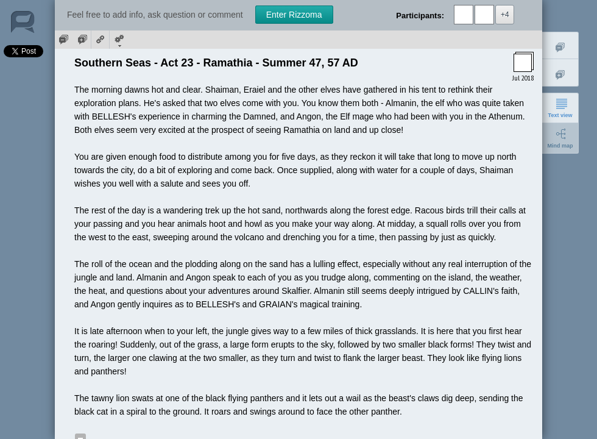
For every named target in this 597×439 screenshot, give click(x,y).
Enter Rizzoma (294, 15)
